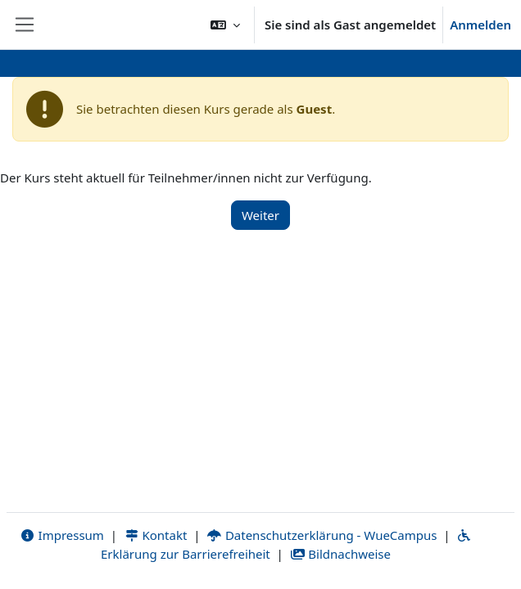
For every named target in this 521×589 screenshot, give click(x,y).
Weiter (260, 215)
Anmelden (480, 24)
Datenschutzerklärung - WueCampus (321, 535)
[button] (225, 24)
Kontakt (156, 535)
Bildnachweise (340, 554)
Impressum (62, 535)
